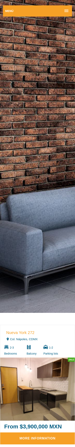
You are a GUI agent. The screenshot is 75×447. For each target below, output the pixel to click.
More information (37, 438)
